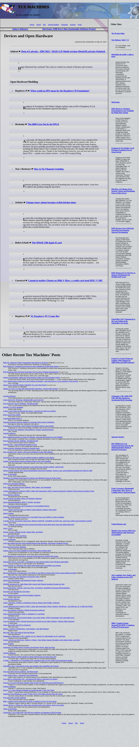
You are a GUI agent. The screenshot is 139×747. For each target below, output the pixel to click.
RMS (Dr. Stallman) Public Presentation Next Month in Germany (25, 363)
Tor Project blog (117, 33)
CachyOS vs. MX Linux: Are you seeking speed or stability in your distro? (28, 457)
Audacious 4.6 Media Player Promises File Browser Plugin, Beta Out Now (29, 647)
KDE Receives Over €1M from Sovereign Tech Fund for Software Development (122, 230)
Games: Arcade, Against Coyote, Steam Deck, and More (23, 532)
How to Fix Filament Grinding (49, 169)
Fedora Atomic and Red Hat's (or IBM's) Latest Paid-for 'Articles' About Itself (29, 510)
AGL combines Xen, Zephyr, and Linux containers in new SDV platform (123, 577)
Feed (80, 25)
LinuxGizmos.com (118, 524)
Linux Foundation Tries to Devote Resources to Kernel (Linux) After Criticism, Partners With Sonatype (39, 621)
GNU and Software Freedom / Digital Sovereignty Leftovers (24, 610)
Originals (64, 25)
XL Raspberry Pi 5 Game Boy (45, 316)
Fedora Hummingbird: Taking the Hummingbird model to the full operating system (31, 377)
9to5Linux (115, 102)
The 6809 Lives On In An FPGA (43, 124)
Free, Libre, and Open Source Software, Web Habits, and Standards (27, 487)
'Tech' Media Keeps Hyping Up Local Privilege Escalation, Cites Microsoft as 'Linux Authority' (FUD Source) (40, 381)
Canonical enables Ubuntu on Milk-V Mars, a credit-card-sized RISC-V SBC (65, 280)
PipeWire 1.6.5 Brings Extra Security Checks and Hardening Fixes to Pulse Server (123, 191)
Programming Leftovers (11, 495)
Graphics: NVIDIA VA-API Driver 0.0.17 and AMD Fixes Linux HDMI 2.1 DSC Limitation (33, 517)
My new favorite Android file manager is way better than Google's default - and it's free (33, 467)
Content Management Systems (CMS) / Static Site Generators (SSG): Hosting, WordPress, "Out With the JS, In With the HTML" (48, 606)
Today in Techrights (10, 474)
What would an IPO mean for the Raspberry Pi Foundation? (60, 91)
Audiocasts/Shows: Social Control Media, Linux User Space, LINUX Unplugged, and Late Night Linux (38, 618)
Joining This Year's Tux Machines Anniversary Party (21, 577)
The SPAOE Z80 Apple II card (47, 242)
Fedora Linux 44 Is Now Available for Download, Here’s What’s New (27, 551)
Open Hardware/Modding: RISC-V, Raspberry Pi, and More (24, 614)
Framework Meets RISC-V (12, 418)
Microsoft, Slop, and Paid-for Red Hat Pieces (19, 632)
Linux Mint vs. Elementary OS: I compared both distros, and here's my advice (30, 679)
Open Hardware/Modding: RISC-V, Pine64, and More (21, 502)
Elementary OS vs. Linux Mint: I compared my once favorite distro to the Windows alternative (35, 562)
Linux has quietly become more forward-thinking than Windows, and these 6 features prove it (35, 543)
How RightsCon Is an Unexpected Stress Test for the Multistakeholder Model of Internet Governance (122, 447)
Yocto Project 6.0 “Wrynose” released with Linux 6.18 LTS (23, 400)
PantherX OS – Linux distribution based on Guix (20, 444)
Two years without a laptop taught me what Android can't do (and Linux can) (29, 657)
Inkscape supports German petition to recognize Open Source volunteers (28, 422)
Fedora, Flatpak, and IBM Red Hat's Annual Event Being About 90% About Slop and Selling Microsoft (38, 525)
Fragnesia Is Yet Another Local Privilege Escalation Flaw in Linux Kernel (122, 150)
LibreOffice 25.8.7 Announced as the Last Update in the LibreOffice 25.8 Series (123, 321)
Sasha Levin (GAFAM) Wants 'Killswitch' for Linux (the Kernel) (25, 385)
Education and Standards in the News (16, 592)
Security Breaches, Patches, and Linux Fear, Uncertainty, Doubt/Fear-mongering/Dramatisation (36, 588)
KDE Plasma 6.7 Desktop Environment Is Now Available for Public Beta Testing (122, 111)
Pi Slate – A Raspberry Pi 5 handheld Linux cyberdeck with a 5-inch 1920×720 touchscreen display (38, 660)
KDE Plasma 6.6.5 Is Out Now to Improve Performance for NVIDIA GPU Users (123, 275)
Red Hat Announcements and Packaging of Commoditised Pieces (26, 506)
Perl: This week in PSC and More (15, 536)
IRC (44, 25)
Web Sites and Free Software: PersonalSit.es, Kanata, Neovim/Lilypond (28, 430)
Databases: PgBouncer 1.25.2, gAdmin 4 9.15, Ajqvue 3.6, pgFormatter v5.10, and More (34, 636)
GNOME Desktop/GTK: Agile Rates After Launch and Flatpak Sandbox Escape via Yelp (33, 584)
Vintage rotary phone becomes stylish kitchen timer (51, 202)
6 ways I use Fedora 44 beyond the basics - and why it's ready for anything (29, 411)
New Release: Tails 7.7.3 (120, 40)
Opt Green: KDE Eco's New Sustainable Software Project (69, 29)
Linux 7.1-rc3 (7, 528)
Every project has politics (12, 415)
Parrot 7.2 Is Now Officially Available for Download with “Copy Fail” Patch (28, 690)
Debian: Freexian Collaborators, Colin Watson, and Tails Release (26, 629)
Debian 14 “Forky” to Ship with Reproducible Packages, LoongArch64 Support (30, 389)
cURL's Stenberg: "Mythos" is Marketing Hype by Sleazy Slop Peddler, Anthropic (31, 603)
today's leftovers (20, 29)
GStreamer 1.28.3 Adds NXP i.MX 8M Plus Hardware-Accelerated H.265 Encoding (121, 398)
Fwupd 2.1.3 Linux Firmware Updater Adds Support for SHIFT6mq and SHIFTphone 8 (122, 360)
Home (32, 25)
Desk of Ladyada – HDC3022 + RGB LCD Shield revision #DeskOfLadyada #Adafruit (63, 51)
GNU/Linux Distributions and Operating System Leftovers (23, 580)
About (38, 25)
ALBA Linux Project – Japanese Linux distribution (20, 675)
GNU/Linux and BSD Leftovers (14, 484)
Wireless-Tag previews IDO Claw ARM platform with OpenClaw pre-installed (123, 533)
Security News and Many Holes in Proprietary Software (22, 498)
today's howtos (8, 513)
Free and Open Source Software (14, 547)
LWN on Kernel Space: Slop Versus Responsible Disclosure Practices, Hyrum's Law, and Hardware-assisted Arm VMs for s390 (47, 471)
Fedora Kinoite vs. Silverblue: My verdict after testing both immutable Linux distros (32, 565)
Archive (73, 25)
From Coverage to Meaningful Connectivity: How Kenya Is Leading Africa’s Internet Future (123, 490)
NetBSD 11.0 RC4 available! (13, 407)
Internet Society (117, 437)
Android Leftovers (9, 396)
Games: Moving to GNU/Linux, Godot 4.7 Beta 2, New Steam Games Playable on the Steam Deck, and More (41, 640)
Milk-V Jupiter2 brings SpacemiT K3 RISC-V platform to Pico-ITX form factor (123, 625)
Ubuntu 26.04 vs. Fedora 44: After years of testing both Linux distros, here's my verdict (33, 705)
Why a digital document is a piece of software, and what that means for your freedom (33, 437)
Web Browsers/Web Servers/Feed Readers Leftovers (22, 595)
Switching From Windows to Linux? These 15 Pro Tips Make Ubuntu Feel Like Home (33, 694)
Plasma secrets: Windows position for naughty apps (21, 448)
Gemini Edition (53, 25)
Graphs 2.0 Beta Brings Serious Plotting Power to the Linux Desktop (27, 461)
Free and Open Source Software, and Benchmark (20, 404)
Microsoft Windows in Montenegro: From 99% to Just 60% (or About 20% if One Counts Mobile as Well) (39, 573)
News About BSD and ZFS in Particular (17, 625)
